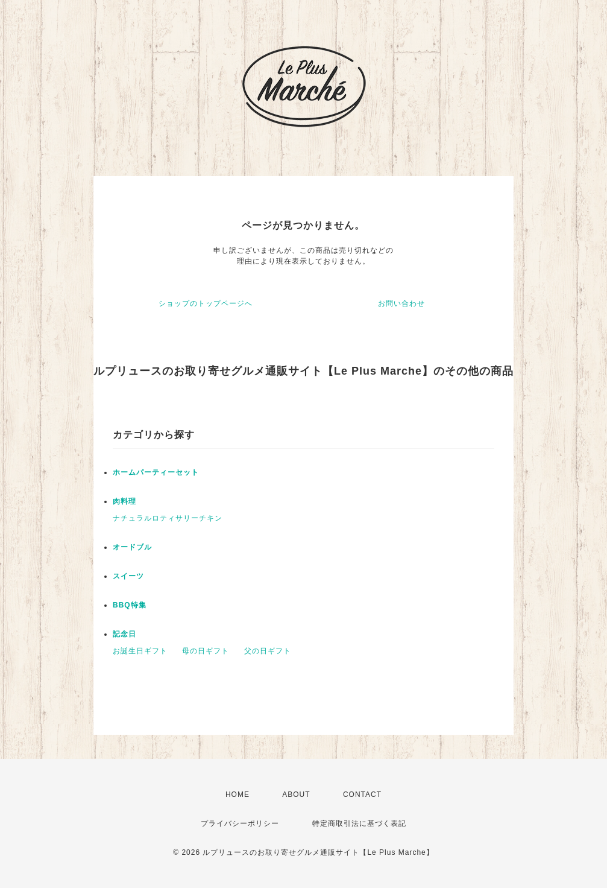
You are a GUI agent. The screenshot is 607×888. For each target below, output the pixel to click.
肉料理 (124, 501)
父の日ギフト (267, 651)
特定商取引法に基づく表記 (359, 823)
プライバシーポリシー (240, 823)
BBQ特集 (129, 605)
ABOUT (296, 794)
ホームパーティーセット (156, 472)
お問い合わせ (401, 303)
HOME (237, 794)
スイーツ (128, 576)
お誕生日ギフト (140, 651)
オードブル (132, 547)
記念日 (124, 634)
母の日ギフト (205, 651)
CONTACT (362, 794)
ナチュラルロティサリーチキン (167, 518)
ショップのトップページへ (206, 303)
